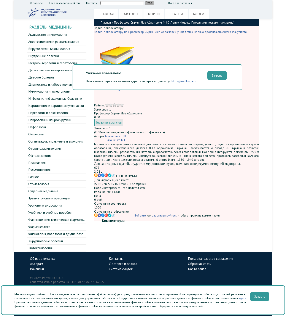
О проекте (36, 3)
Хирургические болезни (45, 241)
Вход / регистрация (180, 3)
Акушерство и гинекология (47, 34)
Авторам (36, 263)
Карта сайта (197, 269)
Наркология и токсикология (48, 113)
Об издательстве (43, 258)
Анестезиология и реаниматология (53, 41)
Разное (33, 177)
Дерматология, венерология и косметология (60, 70)
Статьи (176, 14)
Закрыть (259, 296)
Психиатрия (37, 162)
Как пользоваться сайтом (64, 3)
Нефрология (37, 127)
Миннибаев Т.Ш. (116, 136)
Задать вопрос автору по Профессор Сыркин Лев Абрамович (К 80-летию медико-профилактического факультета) (171, 32)
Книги (154, 14)
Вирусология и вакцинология (49, 49)
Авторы (131, 14)
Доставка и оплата (123, 263)
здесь (242, 298)
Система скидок (121, 269)
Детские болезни (41, 77)
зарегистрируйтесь (164, 216)
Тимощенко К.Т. (115, 140)
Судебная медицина (43, 191)
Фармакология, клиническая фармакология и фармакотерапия (73, 219)
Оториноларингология (44, 148)
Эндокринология (40, 248)
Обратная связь (199, 263)
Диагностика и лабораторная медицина (57, 84)
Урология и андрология (45, 205)
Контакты (91, 3)
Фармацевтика (39, 227)
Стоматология (38, 184)
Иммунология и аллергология (49, 91)
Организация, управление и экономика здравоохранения (70, 141)
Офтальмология (39, 155)
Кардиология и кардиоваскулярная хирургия (60, 105)
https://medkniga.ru (184, 81)
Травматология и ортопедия (49, 198)
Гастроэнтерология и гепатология (53, 63)
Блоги (198, 14)
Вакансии (37, 269)
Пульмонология (39, 169)
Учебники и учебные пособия (50, 212)
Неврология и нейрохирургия (49, 120)
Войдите (140, 216)
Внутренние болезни (43, 56)
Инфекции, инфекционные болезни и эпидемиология (67, 98)
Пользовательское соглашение (210, 258)
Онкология (36, 134)
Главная (106, 14)
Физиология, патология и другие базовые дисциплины (68, 234)
